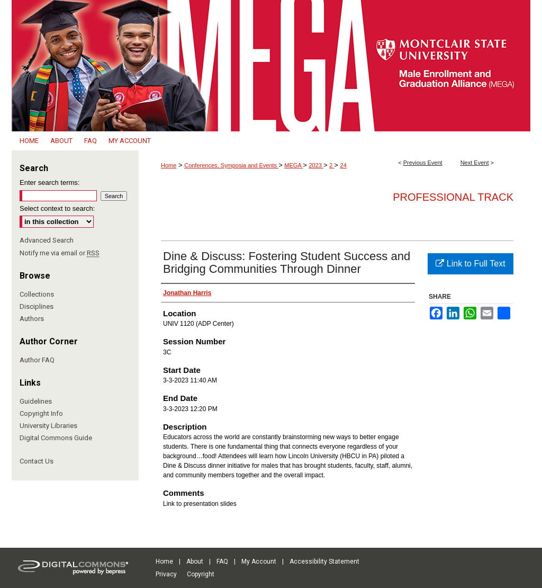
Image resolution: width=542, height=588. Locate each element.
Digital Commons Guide (56, 438)
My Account (258, 561)
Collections (37, 294)
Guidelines (36, 401)
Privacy (166, 574)
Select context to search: (57, 208)
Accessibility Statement (324, 561)
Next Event (474, 162)
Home (168, 165)
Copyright (200, 574)
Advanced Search (47, 240)
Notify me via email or (60, 253)
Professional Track (453, 197)
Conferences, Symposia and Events (231, 165)
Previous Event (422, 162)
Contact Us (36, 461)
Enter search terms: (49, 182)
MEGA (293, 165)
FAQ (222, 561)
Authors (32, 319)
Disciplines (36, 306)
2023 (316, 165)
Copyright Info (41, 413)
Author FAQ (37, 360)
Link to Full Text (470, 263)
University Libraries (48, 426)
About (194, 561)
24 (343, 165)
